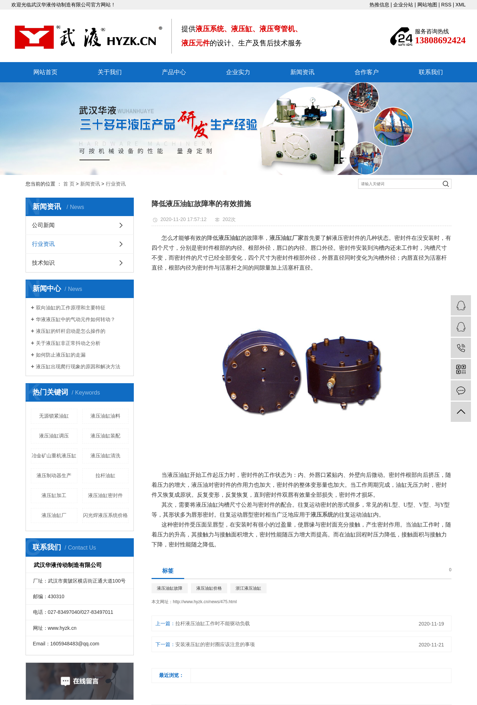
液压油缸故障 (169, 588)
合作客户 (367, 72)
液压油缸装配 (105, 436)
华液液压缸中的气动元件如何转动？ (75, 319)
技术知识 (43, 263)
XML (460, 4)
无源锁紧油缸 (54, 416)
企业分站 (403, 4)
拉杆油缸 (105, 475)
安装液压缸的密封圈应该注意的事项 (215, 644)
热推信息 (379, 4)
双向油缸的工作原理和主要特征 (70, 307)
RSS (446, 4)
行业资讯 (116, 184)
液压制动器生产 (54, 475)
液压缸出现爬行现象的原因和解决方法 (78, 366)
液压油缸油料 (105, 416)
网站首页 (45, 72)
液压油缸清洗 (105, 455)
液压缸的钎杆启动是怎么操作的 (70, 331)
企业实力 (238, 72)
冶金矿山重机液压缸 (54, 455)
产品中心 (174, 72)
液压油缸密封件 (105, 495)
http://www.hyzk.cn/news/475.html (205, 601)
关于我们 (110, 72)
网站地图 (427, 4)
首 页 (69, 184)
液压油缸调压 (54, 436)
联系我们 (431, 72)
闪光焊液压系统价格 (105, 515)
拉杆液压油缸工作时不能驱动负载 (212, 623)
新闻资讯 (302, 72)
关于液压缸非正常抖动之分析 (68, 343)
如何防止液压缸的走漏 (61, 355)
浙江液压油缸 (248, 588)
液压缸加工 (54, 495)
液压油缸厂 (54, 515)
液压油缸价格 (209, 588)
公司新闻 (43, 225)
